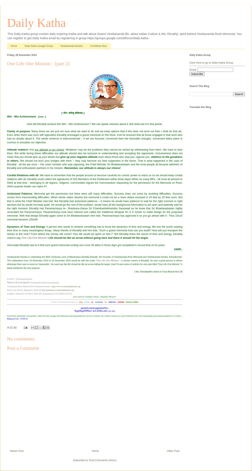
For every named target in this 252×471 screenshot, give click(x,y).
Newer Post (17, 450)
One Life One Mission (107, 260)
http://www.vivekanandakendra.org (66, 286)
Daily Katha (36, 22)
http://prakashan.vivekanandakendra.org (58, 290)
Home (14, 46)
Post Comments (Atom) (102, 460)
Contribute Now (98, 46)
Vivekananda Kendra (71, 46)
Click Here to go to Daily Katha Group (211, 62)
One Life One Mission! (35, 237)
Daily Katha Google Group (39, 46)
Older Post (173, 450)
